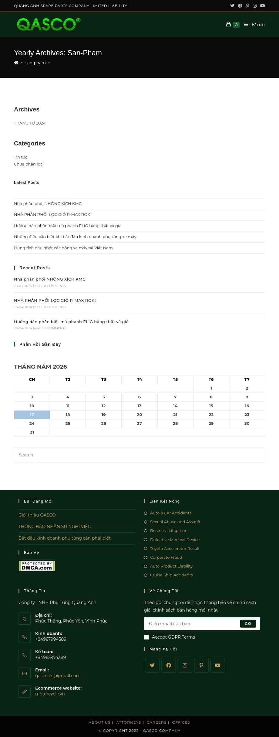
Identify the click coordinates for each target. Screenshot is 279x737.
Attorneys (128, 722)
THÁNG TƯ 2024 (29, 123)
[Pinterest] (201, 665)
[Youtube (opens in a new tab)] (261, 6)
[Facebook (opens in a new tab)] (240, 6)
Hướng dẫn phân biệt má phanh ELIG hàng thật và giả (67, 225)
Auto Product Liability (171, 566)
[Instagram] (185, 665)
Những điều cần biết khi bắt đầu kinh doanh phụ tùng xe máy (75, 236)
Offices (181, 722)
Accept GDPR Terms (169, 637)
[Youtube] (217, 665)
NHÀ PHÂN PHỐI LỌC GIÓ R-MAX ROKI (52, 214)
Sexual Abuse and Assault (175, 521)
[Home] (16, 62)
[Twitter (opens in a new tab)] (232, 6)
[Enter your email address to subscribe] (202, 623)
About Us (100, 722)
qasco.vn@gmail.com (57, 675)
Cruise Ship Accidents (171, 574)
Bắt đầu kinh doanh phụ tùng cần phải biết (64, 538)
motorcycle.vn (50, 694)
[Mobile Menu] (252, 24)
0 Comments (55, 286)
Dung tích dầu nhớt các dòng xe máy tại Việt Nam (63, 247)
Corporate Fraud (166, 557)
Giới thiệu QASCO (37, 515)
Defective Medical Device (175, 539)
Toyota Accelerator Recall (174, 548)
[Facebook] (168, 665)
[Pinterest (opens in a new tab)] (247, 6)
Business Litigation (168, 530)
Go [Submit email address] (248, 623)
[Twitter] (152, 665)
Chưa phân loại (29, 164)
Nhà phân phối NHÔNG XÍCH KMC (48, 203)
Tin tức (20, 157)
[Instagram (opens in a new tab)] (254, 6)
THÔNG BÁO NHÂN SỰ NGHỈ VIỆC (54, 526)
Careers (156, 722)
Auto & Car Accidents (170, 512)
